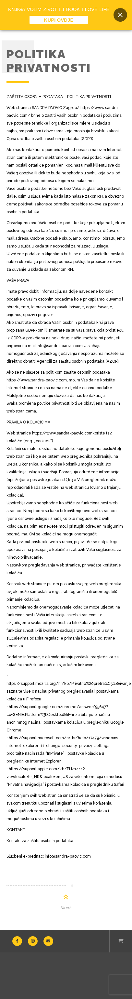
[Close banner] (120, 15)
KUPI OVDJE (59, 20)
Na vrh (66, 908)
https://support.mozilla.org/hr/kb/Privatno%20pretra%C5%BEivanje (68, 683)
